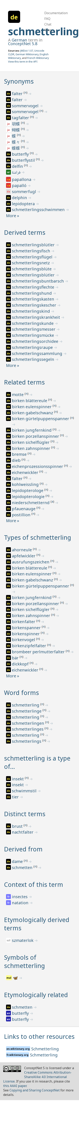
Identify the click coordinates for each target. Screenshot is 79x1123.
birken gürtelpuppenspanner (41, 418)
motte (18, 394)
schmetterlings (27, 741)
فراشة (16, 172)
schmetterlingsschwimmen (39, 209)
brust (18, 826)
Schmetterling (45, 1049)
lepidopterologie (29, 496)
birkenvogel (24, 639)
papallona (22, 179)
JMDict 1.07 (26, 50)
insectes (20, 896)
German (19, 40)
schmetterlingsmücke (33, 335)
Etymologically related (36, 995)
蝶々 (16, 142)
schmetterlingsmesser (34, 329)
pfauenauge (24, 508)
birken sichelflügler (31, 442)
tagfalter (21, 117)
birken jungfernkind (32, 430)
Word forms (21, 692)
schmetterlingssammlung (37, 353)
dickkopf (21, 664)
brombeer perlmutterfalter (39, 651)
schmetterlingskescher (34, 305)
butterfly (21, 154)
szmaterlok (23, 940)
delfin (18, 166)
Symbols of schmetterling (24, 961)
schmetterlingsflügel (32, 257)
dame (18, 861)
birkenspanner (27, 627)
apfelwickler (24, 556)
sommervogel (26, 105)
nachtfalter (23, 832)
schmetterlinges (28, 729)
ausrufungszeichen (31, 562)
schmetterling (26, 705)
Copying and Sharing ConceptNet (34, 1090)
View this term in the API (22, 61)
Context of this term (33, 884)
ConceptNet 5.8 (22, 43)
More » (12, 215)
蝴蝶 (16, 130)
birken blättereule (30, 400)
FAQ (47, 18)
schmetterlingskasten (33, 299)
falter (18, 93)
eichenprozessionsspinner (38, 466)
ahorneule (22, 549)
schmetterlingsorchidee (35, 341)
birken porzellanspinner (36, 436)
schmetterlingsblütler (34, 245)
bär (16, 658)
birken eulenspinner (32, 406)
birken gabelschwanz (33, 412)
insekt (18, 779)
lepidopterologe (28, 490)
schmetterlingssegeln (33, 359)
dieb (17, 460)
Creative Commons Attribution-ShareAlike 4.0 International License (37, 1077)
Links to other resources (39, 1036)
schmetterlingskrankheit (36, 317)
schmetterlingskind (31, 311)
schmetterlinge (27, 711)
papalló (19, 185)
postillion (21, 514)
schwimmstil (24, 791)
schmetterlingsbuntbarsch (38, 281)
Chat (47, 24)
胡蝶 (16, 123)
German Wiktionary (27, 54)
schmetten (22, 867)
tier (16, 797)
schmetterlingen (28, 723)
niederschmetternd (31, 502)
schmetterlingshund (32, 293)
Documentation (56, 13)
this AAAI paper (14, 1086)
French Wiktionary (38, 58)
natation (20, 902)
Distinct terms (24, 814)
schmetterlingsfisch (31, 251)
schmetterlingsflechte (33, 287)
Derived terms (24, 232)
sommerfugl (24, 191)
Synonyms (19, 81)
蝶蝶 (16, 148)
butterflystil (24, 160)
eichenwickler (25, 472)
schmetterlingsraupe (33, 347)
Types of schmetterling (37, 537)
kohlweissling (26, 484)
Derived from (23, 849)
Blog (47, 30)
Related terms (24, 382)
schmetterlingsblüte (32, 269)
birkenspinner (26, 633)
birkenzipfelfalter (29, 645)
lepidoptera (24, 203)
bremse (20, 454)
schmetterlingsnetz (31, 263)
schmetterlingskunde (33, 323)
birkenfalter (24, 621)
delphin (20, 197)
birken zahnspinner (31, 448)
